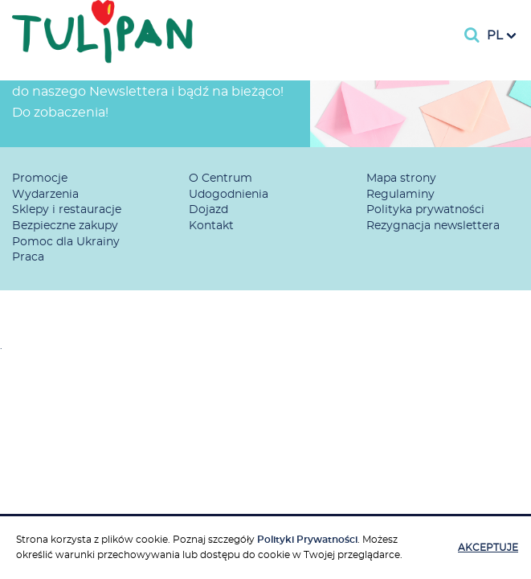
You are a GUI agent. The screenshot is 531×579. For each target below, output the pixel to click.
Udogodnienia (228, 194)
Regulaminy (400, 194)
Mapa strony (401, 178)
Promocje (39, 178)
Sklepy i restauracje (66, 210)
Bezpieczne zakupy (65, 226)
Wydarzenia (45, 194)
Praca (28, 257)
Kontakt (211, 226)
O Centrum (220, 178)
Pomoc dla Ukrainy (66, 242)
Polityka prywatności (425, 210)
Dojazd (208, 210)
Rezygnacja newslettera (433, 226)
